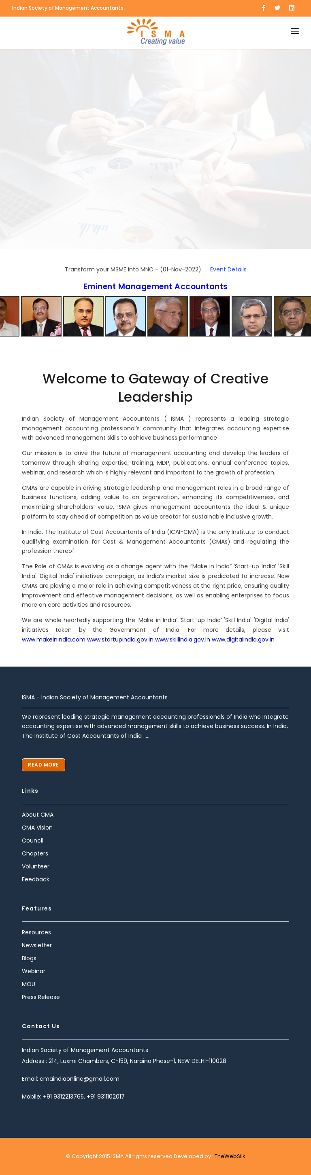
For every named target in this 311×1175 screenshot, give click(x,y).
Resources (36, 932)
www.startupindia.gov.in (120, 639)
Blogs (29, 958)
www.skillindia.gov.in (182, 639)
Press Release (41, 997)
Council (32, 840)
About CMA (37, 815)
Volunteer (35, 866)
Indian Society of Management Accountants (68, 7)
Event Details (228, 269)
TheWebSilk (229, 1156)
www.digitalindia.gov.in (243, 639)
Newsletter (37, 945)
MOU (28, 984)
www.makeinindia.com (54, 639)
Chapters (35, 853)
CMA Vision (37, 828)
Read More (43, 764)
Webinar (33, 971)
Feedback (35, 879)
